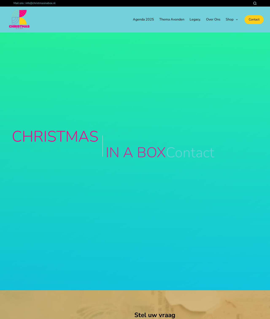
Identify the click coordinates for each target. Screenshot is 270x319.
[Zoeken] (254, 3)
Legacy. (195, 19)
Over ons (213, 19)
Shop (232, 19)
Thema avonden (171, 19)
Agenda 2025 (143, 19)
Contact (254, 19)
